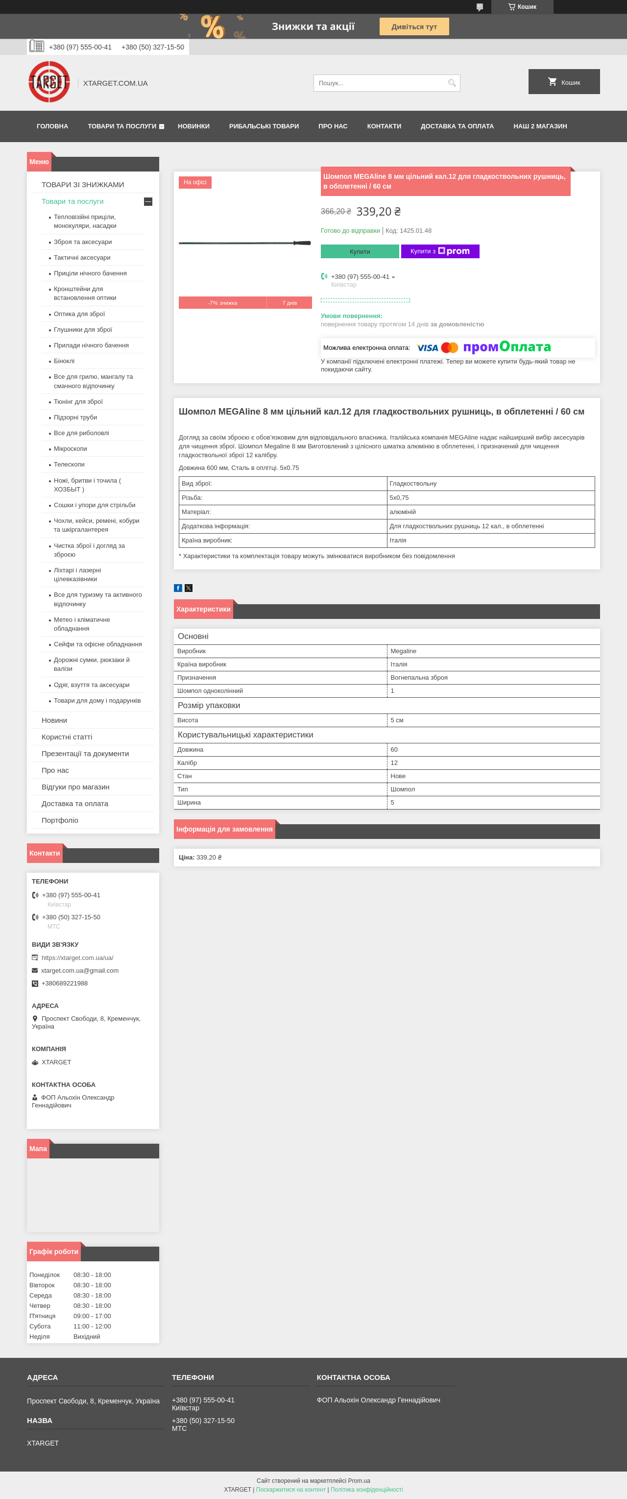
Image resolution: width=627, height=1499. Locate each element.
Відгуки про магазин (76, 787)
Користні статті (67, 737)
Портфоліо (60, 820)
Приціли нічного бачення (90, 273)
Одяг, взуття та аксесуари (91, 684)
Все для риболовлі (81, 433)
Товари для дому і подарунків (97, 700)
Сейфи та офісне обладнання (98, 644)
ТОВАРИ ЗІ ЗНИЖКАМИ (83, 184)
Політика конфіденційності (367, 1489)
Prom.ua (359, 1480)
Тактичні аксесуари (82, 257)
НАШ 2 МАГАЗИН (540, 126)
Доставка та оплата (457, 126)
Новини (54, 720)
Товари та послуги (122, 126)
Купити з (440, 251)
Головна (52, 126)
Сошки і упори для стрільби (94, 505)
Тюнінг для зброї (78, 401)
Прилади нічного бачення (91, 345)
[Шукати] (451, 83)
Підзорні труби (75, 417)
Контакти (384, 126)
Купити (360, 251)
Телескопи (69, 464)
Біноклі (64, 361)
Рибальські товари (264, 126)
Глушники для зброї (83, 329)
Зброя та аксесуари (83, 242)
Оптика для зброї (79, 314)
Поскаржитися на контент (291, 1489)
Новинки (194, 126)
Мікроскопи (70, 448)
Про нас (332, 126)
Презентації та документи (85, 753)
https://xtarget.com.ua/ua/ (78, 957)
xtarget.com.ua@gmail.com (80, 970)
